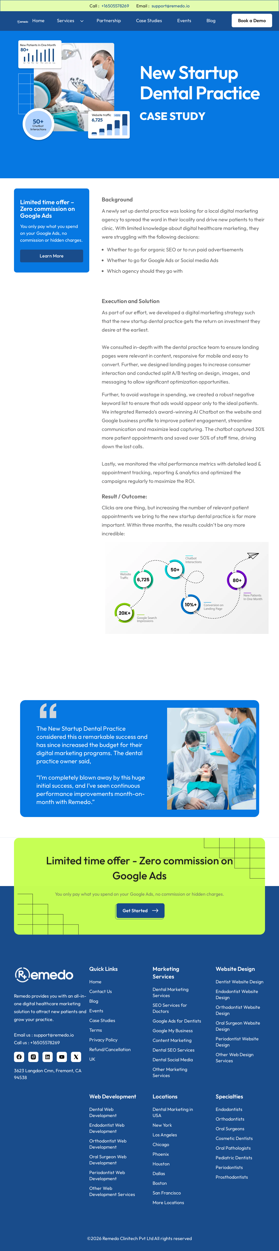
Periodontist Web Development (107, 1175)
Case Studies (149, 20)
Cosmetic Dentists (234, 1138)
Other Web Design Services (235, 1058)
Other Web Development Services (112, 1191)
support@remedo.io (171, 5)
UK (92, 1059)
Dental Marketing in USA (173, 1112)
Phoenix (161, 1154)
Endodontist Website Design (237, 994)
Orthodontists (230, 1119)
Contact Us (100, 991)
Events (184, 20)
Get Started (135, 914)
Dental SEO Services (174, 1050)
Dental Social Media (173, 1060)
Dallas (159, 1173)
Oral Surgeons (230, 1129)
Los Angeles (165, 1135)
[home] (19, 21)
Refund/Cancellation (110, 1049)
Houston (161, 1164)
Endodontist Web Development (106, 1128)
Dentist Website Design (239, 982)
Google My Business (173, 1031)
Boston (160, 1183)
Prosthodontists (232, 1177)
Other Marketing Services (170, 1072)
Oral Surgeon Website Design (238, 1026)
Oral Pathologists (233, 1148)
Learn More (52, 256)
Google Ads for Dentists (177, 1021)
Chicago (161, 1144)
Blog (211, 20)
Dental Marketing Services (170, 992)
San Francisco (167, 1193)
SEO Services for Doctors (170, 1008)
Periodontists (229, 1167)
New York (162, 1125)
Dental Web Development (103, 1112)
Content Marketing (172, 1040)
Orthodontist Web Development (107, 1144)
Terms (95, 1030)
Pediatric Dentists (234, 1158)
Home (38, 20)
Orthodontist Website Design (238, 1010)
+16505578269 (115, 5)
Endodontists (229, 1109)
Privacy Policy (103, 1040)
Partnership (109, 20)
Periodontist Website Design (237, 1042)
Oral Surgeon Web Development (107, 1160)
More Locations (168, 1202)
